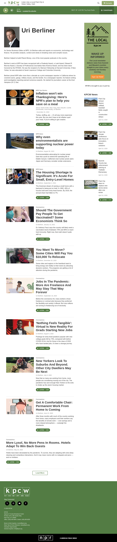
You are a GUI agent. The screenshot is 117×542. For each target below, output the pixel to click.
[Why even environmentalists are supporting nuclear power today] (20, 141)
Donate (109, 3)
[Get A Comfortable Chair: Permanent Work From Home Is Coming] (20, 406)
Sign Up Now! (97, 76)
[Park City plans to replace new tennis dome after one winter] (91, 184)
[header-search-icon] (98, 3)
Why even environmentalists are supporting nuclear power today (55, 142)
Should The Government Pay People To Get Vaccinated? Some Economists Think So (54, 216)
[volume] (12, 10)
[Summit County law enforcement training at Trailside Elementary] (91, 164)
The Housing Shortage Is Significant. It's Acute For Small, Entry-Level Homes (55, 176)
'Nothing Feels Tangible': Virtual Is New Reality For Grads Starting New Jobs (54, 326)
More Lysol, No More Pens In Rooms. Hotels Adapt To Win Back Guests (38, 444)
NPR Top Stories (41, 90)
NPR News (39, 134)
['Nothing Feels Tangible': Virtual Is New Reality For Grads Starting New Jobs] (20, 327)
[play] (5, 10)
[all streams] (106, 10)
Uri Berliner (39, 151)
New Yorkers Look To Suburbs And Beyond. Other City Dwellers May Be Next (53, 366)
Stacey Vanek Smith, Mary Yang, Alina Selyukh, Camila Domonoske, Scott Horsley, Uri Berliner (53, 108)
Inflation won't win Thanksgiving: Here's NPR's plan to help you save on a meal (52, 99)
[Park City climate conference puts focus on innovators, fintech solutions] (91, 135)
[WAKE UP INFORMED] (97, 36)
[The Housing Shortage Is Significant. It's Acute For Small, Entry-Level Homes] (20, 176)
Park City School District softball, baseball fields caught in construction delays (103, 108)
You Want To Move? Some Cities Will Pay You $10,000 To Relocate (54, 253)
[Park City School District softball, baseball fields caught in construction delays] (91, 102)
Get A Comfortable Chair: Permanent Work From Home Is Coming (54, 406)
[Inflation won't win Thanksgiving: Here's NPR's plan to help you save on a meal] (20, 97)
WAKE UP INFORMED (97, 55)
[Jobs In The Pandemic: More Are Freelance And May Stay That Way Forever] (20, 285)
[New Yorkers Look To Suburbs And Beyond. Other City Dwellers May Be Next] (20, 365)
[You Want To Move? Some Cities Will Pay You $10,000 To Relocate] (20, 255)
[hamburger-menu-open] (5, 3)
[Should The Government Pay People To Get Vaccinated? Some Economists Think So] (20, 214)
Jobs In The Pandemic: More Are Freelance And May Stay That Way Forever (53, 287)
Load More (40, 473)
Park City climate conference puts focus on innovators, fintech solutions (103, 138)
